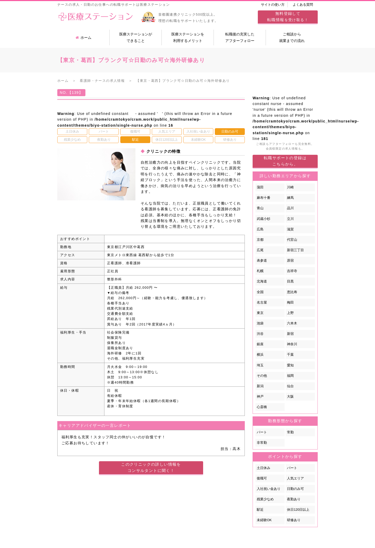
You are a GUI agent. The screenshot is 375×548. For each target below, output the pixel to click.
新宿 (290, 334)
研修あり (294, 520)
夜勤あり (294, 499)
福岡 (290, 376)
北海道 (262, 281)
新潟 (260, 386)
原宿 (290, 260)
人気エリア (295, 478)
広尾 (260, 250)
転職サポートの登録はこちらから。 (285, 161)
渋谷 (260, 334)
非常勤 (262, 443)
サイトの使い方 (273, 5)
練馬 (290, 198)
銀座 (260, 344)
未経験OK (264, 520)
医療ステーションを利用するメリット (187, 37)
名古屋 (262, 302)
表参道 (262, 260)
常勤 (290, 432)
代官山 (292, 240)
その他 (262, 376)
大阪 (290, 396)
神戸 (260, 396)
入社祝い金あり (268, 489)
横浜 (260, 354)
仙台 (290, 386)
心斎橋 (262, 407)
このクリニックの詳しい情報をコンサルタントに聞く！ (151, 467)
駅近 (260, 510)
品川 (290, 208)
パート (262, 432)
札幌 (260, 271)
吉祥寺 (292, 271)
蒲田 (260, 187)
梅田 (290, 302)
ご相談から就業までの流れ (292, 37)
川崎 (290, 187)
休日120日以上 (298, 510)
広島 (260, 229)
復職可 (262, 478)
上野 (290, 313)
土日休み (263, 468)
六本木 (292, 323)
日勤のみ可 (295, 489)
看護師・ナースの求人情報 (102, 81)
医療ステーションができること (135, 37)
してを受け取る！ (287, 16)
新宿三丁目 (295, 250)
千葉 (290, 354)
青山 (260, 208)
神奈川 (292, 344)
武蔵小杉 (263, 219)
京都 (260, 240)
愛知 (290, 365)
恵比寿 (292, 292)
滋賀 (290, 229)
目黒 (290, 281)
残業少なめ (265, 499)
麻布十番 (263, 198)
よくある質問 (303, 5)
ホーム (83, 37)
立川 (290, 219)
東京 (260, 313)
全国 (260, 292)
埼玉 (260, 365)
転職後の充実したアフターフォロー (239, 37)
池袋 (260, 323)
